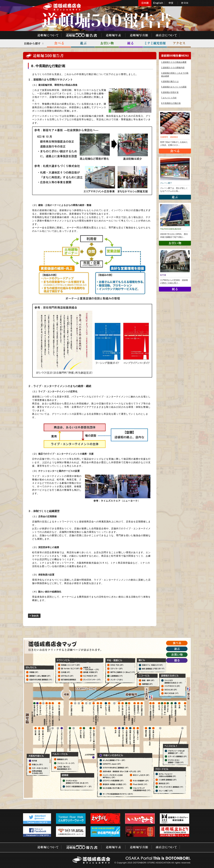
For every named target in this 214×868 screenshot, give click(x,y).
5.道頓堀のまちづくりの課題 (174, 87)
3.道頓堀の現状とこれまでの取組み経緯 (174, 74)
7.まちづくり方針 (169, 98)
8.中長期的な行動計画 (171, 103)
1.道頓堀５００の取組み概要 (174, 62)
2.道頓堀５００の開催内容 (173, 67)
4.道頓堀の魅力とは (170, 81)
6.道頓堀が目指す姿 (170, 92)
